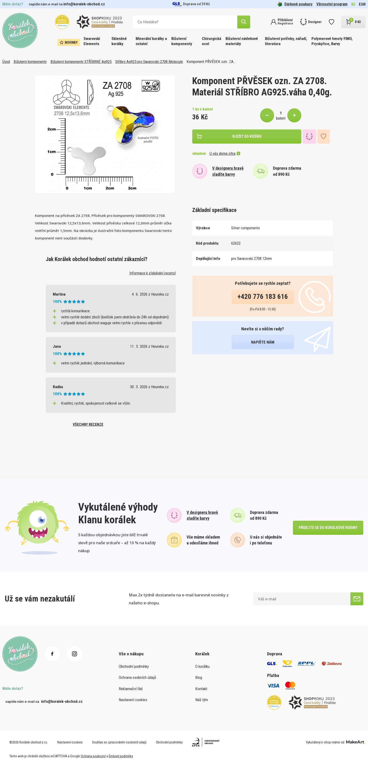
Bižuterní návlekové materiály (242, 41)
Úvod (6, 61)
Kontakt (201, 688)
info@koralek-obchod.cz (84, 4)
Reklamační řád (130, 688)
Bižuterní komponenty (181, 41)
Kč (353, 4)
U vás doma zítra (225, 153)
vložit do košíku (246, 136)
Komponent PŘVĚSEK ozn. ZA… (211, 61)
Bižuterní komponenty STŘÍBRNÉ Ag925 (80, 61)
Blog (198, 677)
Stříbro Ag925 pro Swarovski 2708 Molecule (149, 61)
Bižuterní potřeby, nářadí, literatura (286, 41)
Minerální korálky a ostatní (151, 41)
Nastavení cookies (133, 699)
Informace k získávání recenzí (152, 273)
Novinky (69, 42)
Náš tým (201, 699)
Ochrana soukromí (93, 756)
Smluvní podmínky (121, 756)
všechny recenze (88, 424)
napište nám (262, 342)
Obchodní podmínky (134, 666)
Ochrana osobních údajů (137, 677)
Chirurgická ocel (211, 41)
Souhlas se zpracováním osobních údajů (119, 742)
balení (280, 118)
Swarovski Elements (92, 41)
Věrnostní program (332, 4)
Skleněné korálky (119, 41)
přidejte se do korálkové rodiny (328, 527)
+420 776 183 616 (263, 297)
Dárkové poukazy (295, 4)
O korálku (202, 666)
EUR (362, 4)
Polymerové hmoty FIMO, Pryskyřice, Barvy (332, 41)
